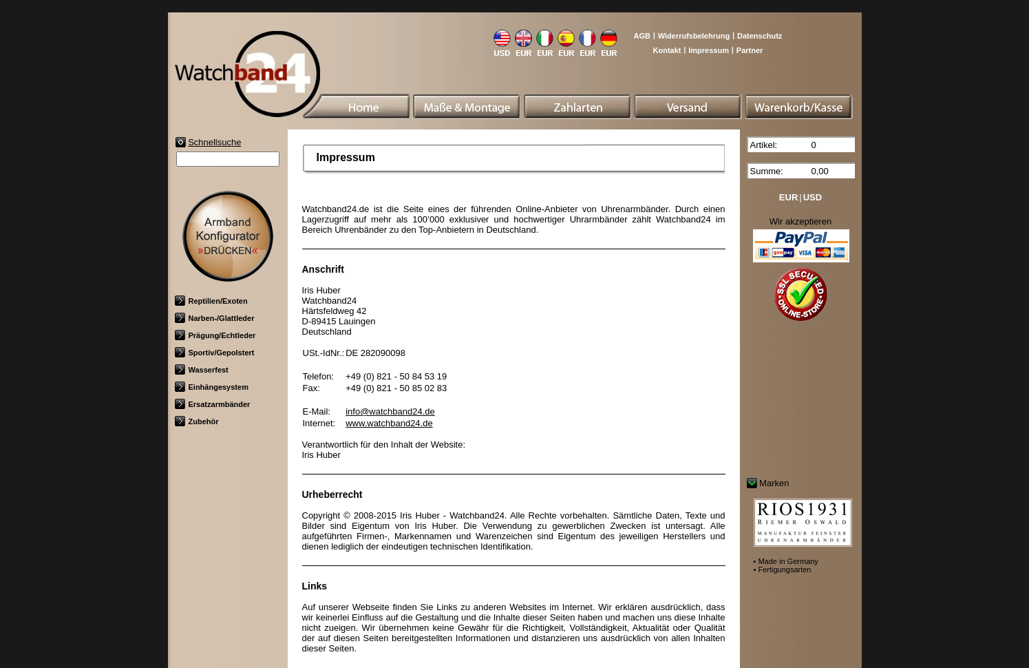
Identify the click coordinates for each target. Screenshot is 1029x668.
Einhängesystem (211, 387)
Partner (749, 50)
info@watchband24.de (390, 411)
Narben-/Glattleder (215, 318)
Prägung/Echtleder (215, 335)
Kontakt (667, 50)
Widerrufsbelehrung (694, 36)
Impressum (708, 50)
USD (812, 197)
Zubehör (197, 421)
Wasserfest (202, 370)
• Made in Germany (786, 561)
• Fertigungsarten (782, 569)
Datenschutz (759, 36)
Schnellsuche (214, 142)
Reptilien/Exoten (211, 301)
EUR (788, 197)
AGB (641, 36)
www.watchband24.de (389, 423)
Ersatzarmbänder (213, 404)
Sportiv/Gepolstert (215, 352)
